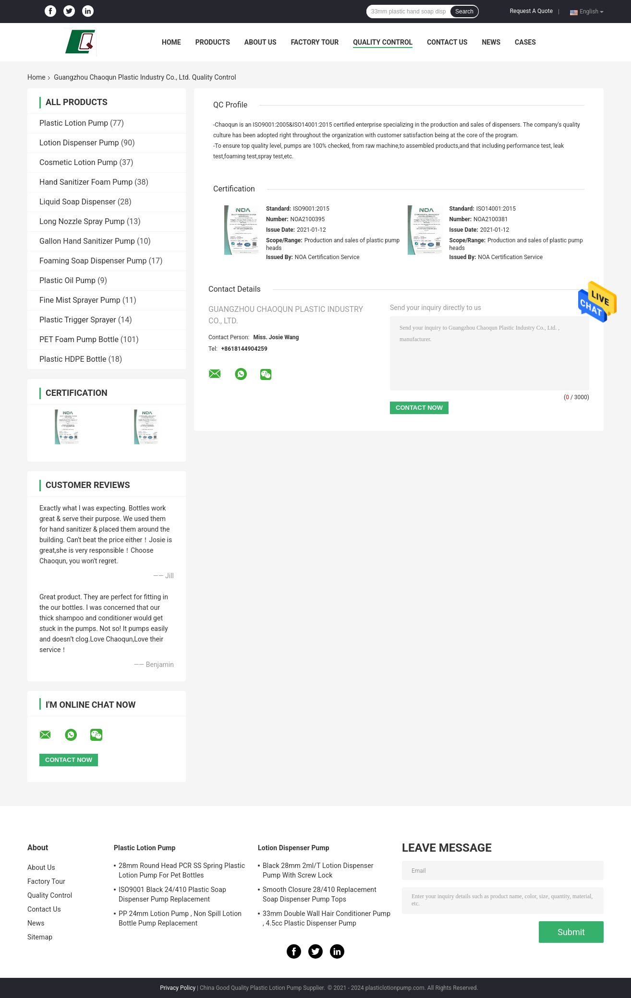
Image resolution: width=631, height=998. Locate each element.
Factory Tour (315, 42)
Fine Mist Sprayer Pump (80, 300)
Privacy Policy (177, 988)
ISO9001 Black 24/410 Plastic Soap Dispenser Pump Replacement (172, 894)
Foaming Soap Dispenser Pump (93, 260)
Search (464, 11)
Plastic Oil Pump (67, 280)
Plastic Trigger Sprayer (77, 319)
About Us (260, 42)
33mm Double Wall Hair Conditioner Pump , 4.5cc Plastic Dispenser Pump (326, 918)
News (491, 42)
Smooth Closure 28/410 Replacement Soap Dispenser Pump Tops (319, 894)
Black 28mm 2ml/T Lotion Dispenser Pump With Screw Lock (318, 870)
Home (171, 42)
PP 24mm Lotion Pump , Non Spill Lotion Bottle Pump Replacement (180, 918)
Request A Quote (531, 11)
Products (212, 42)
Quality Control (383, 42)
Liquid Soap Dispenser (77, 201)
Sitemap (39, 937)
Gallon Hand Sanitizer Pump (87, 241)
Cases (525, 42)
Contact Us (447, 42)
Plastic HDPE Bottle (72, 359)
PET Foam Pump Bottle (79, 339)
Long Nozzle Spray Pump (82, 221)
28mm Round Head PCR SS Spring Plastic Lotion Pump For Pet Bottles (182, 870)
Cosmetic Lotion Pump (78, 162)
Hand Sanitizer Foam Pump (86, 182)
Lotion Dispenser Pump (79, 142)
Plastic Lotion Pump (73, 123)
